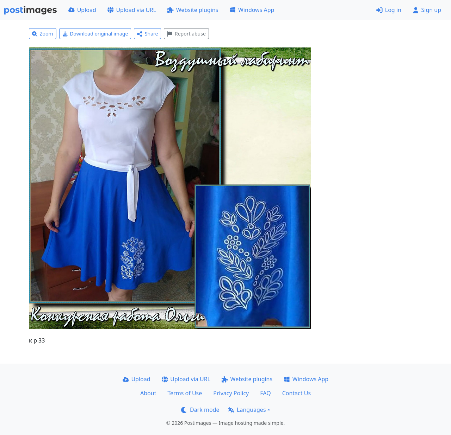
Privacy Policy (231, 393)
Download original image (95, 33)
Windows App (251, 10)
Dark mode (200, 410)
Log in (388, 10)
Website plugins (192, 10)
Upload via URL (131, 10)
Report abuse (186, 33)
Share (147, 33)
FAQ (265, 393)
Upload (82, 10)
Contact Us (296, 393)
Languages (247, 410)
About (148, 393)
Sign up (427, 10)
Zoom (42, 33)
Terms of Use (184, 393)
